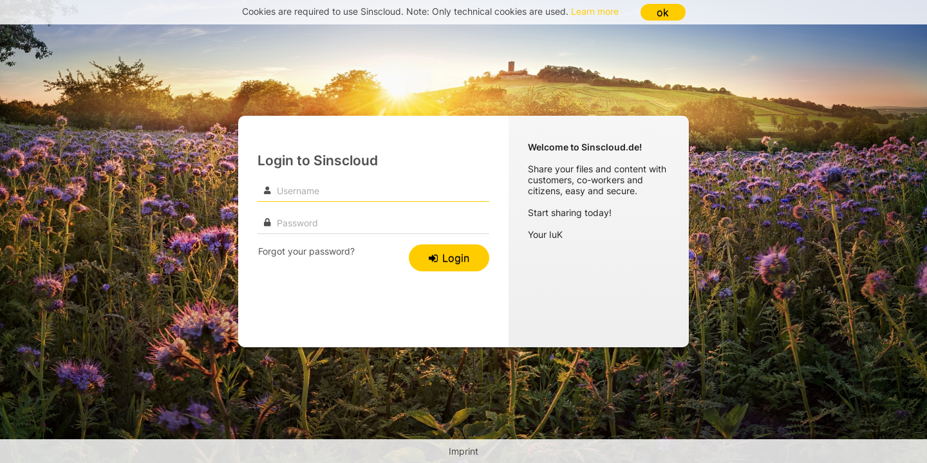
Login (449, 257)
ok (663, 12)
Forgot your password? (306, 251)
